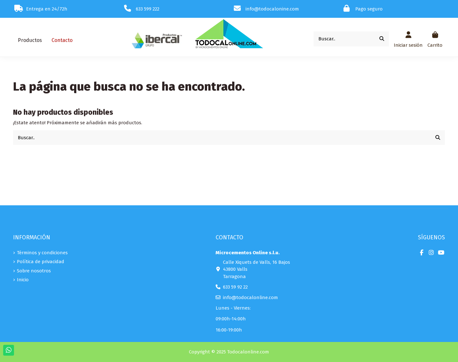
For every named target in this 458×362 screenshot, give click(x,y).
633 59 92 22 (235, 287)
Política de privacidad (40, 261)
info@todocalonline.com (250, 297)
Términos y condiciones (42, 253)
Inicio (23, 280)
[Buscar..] (382, 38)
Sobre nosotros (34, 271)
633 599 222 (147, 9)
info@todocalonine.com (272, 9)
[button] (30, 40)
